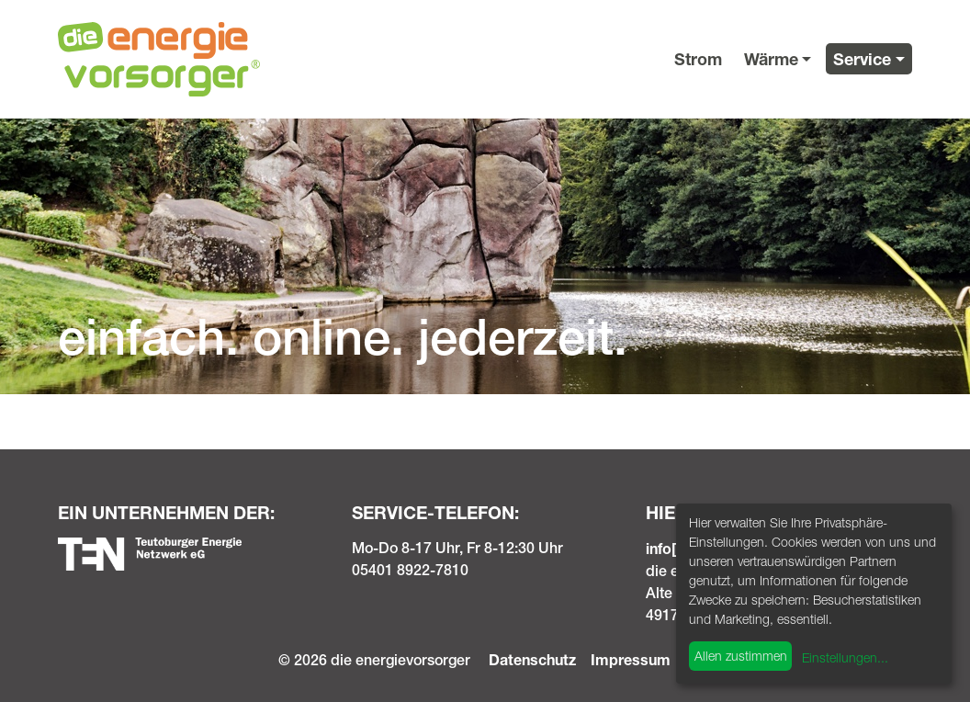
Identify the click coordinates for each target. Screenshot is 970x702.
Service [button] (862, 59)
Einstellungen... (845, 657)
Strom (698, 59)
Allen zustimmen (740, 655)
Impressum (631, 659)
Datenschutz (532, 659)
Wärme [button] (771, 59)
